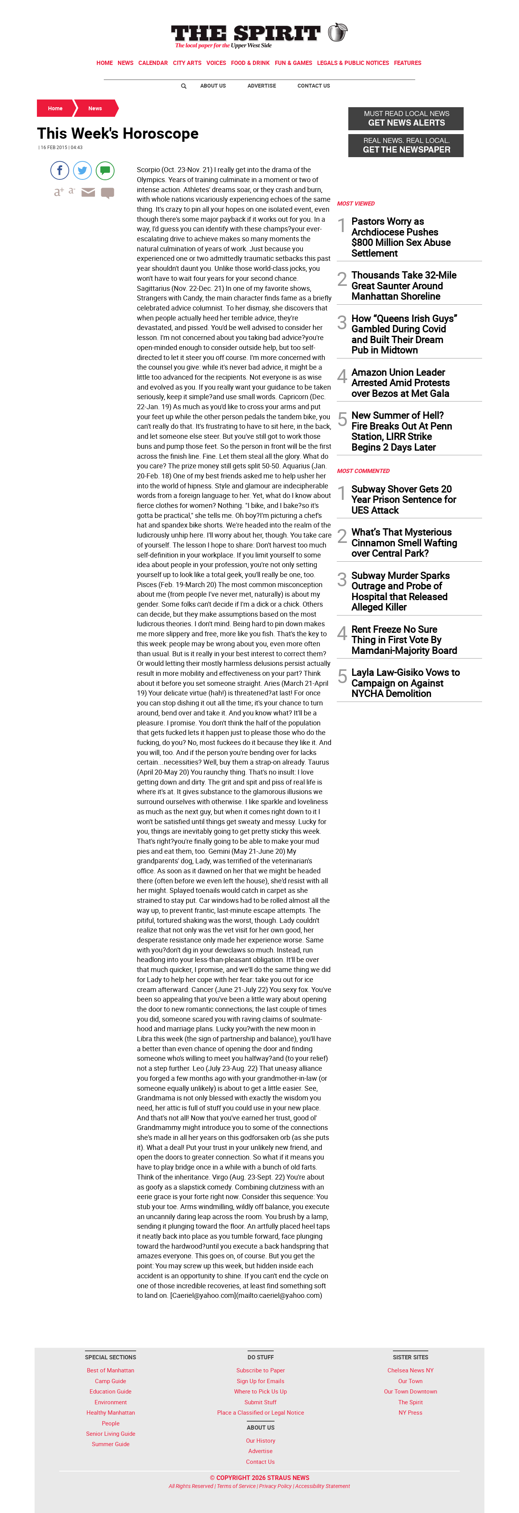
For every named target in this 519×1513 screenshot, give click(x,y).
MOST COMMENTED (363, 470)
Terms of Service (236, 1486)
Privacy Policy (275, 1486)
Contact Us (314, 85)
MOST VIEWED (355, 203)
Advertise (262, 85)
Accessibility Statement (322, 1486)
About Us (213, 85)
